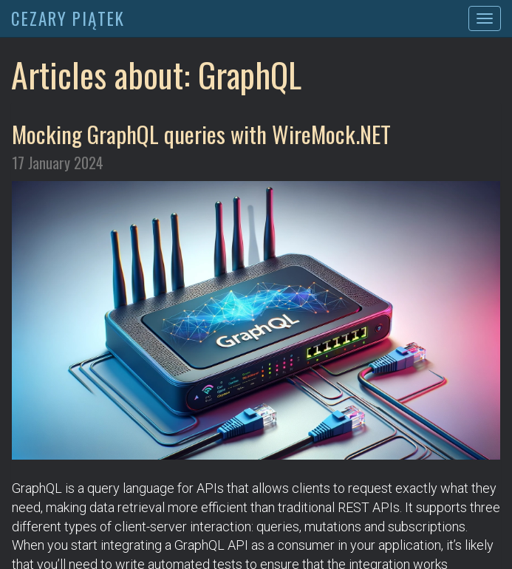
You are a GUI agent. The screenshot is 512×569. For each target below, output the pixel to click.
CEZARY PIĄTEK (68, 18)
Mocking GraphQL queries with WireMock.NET (201, 134)
